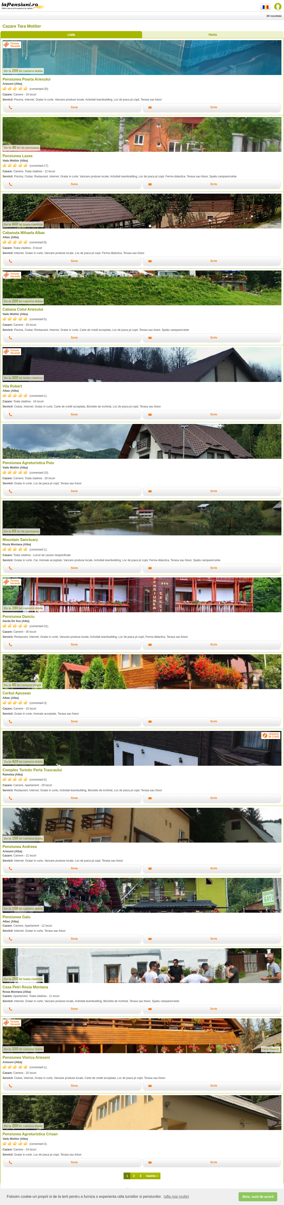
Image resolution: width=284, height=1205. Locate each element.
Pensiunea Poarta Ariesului (27, 79)
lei (23, 71)
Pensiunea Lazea (17, 156)
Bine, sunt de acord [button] (258, 1196)
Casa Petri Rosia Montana (25, 987)
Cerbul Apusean (17, 693)
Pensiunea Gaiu (16, 917)
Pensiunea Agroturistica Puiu (28, 463)
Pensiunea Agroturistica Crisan (30, 1134)
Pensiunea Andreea (20, 847)
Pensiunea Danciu (19, 617)
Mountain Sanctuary (20, 540)
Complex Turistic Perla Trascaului (32, 770)
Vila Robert (12, 386)
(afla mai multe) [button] (176, 1196)
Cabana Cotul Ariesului (23, 309)
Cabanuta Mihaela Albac (24, 233)
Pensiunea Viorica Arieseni (26, 1057)
